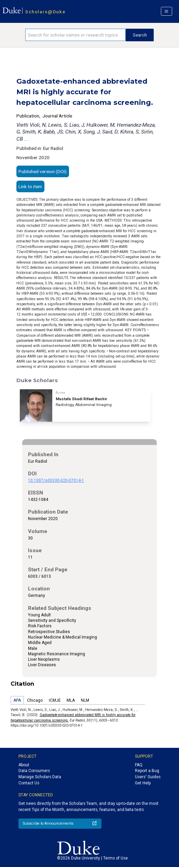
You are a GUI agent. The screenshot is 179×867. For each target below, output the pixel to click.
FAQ (138, 765)
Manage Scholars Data (39, 776)
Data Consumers (34, 770)
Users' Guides (148, 776)
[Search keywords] (75, 35)
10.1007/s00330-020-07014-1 (56, 480)
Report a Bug (147, 770)
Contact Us (28, 783)
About (23, 765)
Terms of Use (115, 858)
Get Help (143, 783)
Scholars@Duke (45, 11)
